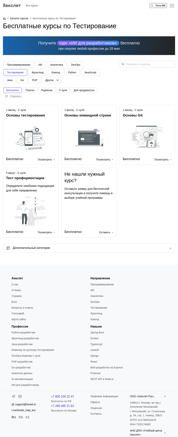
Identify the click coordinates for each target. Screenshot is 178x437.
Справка (17, 296)
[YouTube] (20, 397)
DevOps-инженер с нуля (26, 355)
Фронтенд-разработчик (25, 338)
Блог (14, 301)
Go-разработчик (21, 367)
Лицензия (96, 408)
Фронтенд (96, 313)
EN (21, 417)
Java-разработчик (22, 344)
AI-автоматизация (22, 379)
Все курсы (32, 5)
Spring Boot (97, 332)
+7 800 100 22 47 (62, 396)
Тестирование (98, 307)
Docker (94, 338)
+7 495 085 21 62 (62, 405)
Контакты (95, 413)
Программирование (102, 284)
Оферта (95, 402)
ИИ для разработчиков (25, 384)
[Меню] (172, 5)
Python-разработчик (23, 332)
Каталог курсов (19, 18)
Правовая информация (104, 396)
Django (94, 355)
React (93, 361)
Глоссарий (18, 313)
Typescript (96, 344)
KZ (27, 417)
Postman (95, 373)
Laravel (94, 349)
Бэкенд (94, 319)
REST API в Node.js (101, 379)
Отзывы (16, 290)
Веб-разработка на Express (106, 367)
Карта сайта (19, 319)
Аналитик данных (22, 373)
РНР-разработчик (22, 361)
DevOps (95, 301)
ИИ (92, 290)
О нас (15, 284)
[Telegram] (13, 397)
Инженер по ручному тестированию (33, 349)
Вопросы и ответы (22, 307)
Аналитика (96, 296)
